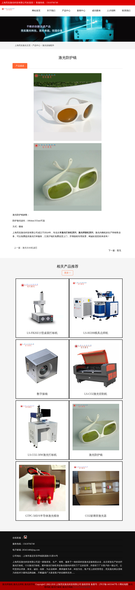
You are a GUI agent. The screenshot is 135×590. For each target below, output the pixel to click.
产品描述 (20, 66)
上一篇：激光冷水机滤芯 (25, 248)
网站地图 (124, 584)
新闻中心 (81, 10)
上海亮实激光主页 (22, 45)
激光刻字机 (29, 584)
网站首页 (36, 10)
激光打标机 (56, 587)
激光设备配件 (48, 45)
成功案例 (96, 10)
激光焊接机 (7, 584)
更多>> (67, 273)
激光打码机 (67, 587)
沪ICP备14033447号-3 (109, 584)
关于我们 (51, 10)
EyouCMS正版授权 (82, 587)
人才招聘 (111, 10)
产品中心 (66, 10)
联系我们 (126, 10)
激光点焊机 (18, 584)
